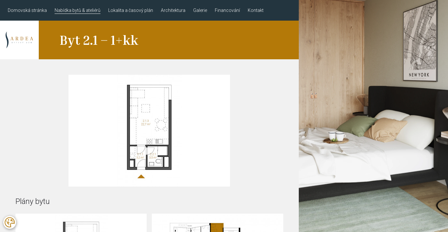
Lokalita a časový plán (130, 10)
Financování (227, 10)
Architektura (173, 10)
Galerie (200, 10)
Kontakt (256, 10)
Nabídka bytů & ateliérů (77, 10)
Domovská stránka (27, 10)
